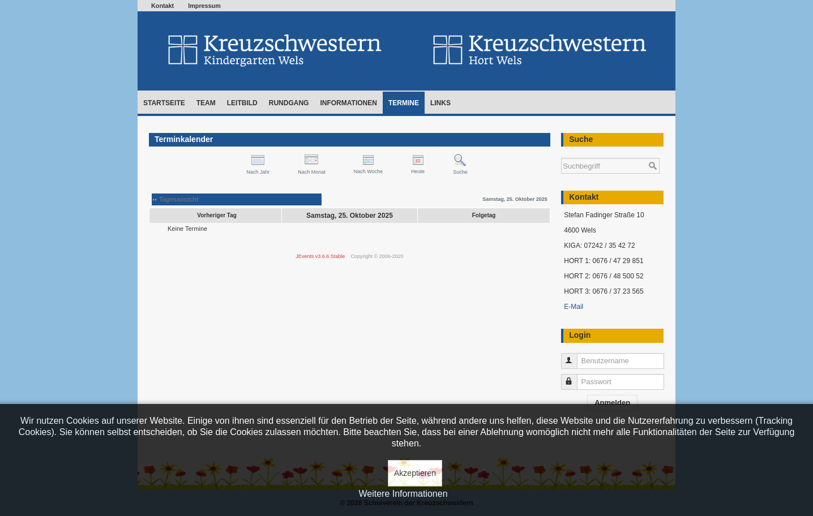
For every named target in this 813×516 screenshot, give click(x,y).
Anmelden (612, 402)
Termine (403, 103)
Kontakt (162, 5)
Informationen (348, 103)
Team (206, 103)
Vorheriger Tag (217, 215)
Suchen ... (561, 152)
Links (440, 103)
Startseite (164, 103)
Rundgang (289, 103)
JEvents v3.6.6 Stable (320, 256)
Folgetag (484, 215)
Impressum (204, 5)
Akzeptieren (415, 473)
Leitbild (242, 103)
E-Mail (573, 307)
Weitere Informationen (402, 493)
